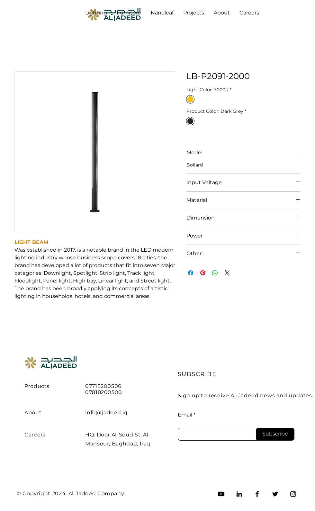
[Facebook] (257, 494)
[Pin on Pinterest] (203, 273)
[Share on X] (227, 273)
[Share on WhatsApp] (215, 273)
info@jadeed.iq (106, 412)
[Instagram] (293, 494)
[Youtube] (221, 494)
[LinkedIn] (239, 494)
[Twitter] (275, 494)
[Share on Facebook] (190, 273)
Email (185, 414)
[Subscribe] (275, 434)
